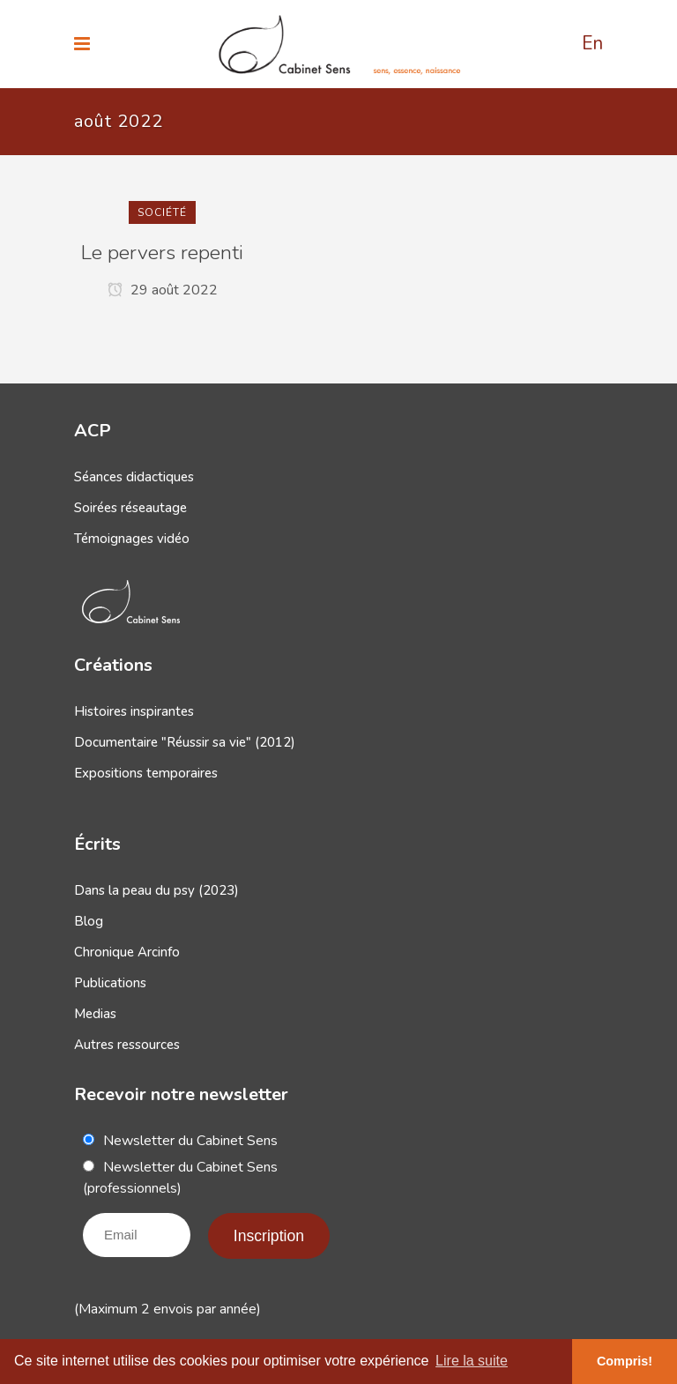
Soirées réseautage (130, 508)
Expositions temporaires (146, 773)
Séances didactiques (134, 477)
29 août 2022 (163, 290)
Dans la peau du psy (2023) (156, 890)
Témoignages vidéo (132, 538)
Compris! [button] (624, 1361)
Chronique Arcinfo (127, 952)
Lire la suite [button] (471, 1360)
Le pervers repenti (162, 252)
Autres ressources (127, 1044)
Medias (95, 1014)
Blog (88, 921)
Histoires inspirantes (134, 711)
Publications (110, 983)
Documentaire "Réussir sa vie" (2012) (184, 742)
